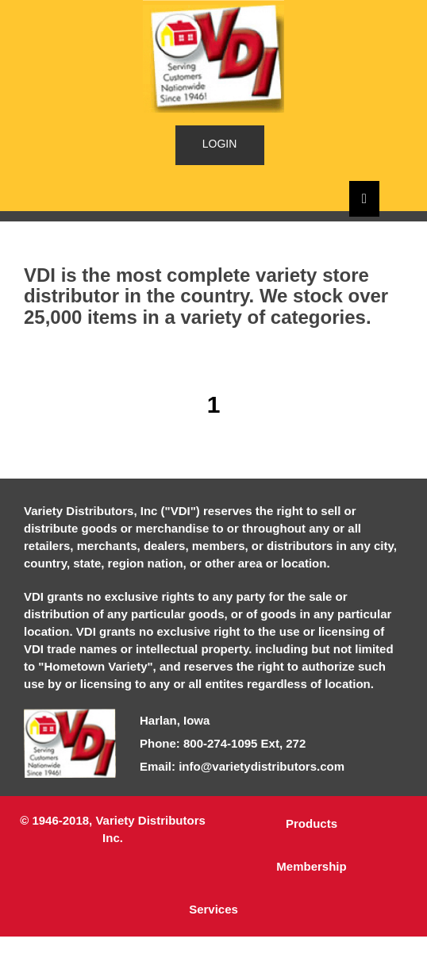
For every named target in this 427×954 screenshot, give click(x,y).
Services (213, 909)
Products (311, 823)
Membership (311, 866)
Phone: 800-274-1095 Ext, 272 (223, 743)
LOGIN (219, 143)
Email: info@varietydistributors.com (242, 766)
